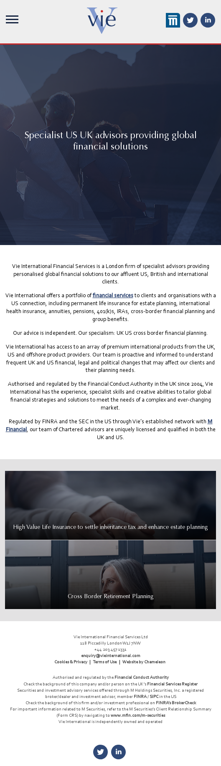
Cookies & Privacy (70, 662)
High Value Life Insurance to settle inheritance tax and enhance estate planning (110, 527)
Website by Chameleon (143, 662)
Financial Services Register (172, 684)
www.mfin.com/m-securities (138, 715)
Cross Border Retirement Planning (111, 596)
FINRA (140, 696)
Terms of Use (105, 662)
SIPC (154, 696)
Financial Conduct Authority (141, 677)
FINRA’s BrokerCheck (176, 702)
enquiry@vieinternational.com (110, 655)
